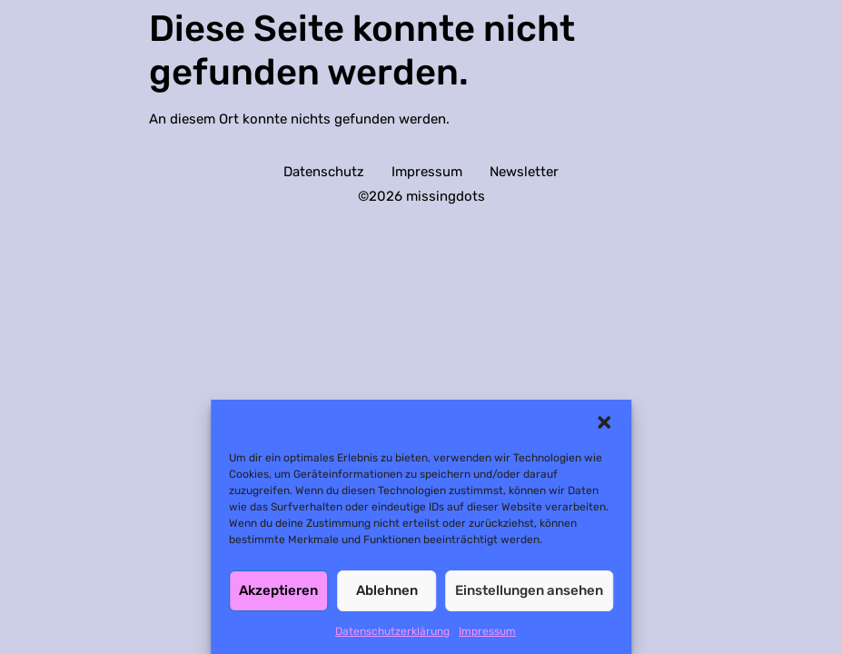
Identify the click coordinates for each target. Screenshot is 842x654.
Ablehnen (387, 590)
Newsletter (524, 172)
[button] (604, 422)
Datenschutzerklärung (392, 631)
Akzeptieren (278, 590)
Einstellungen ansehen (529, 590)
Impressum (487, 631)
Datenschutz (323, 172)
